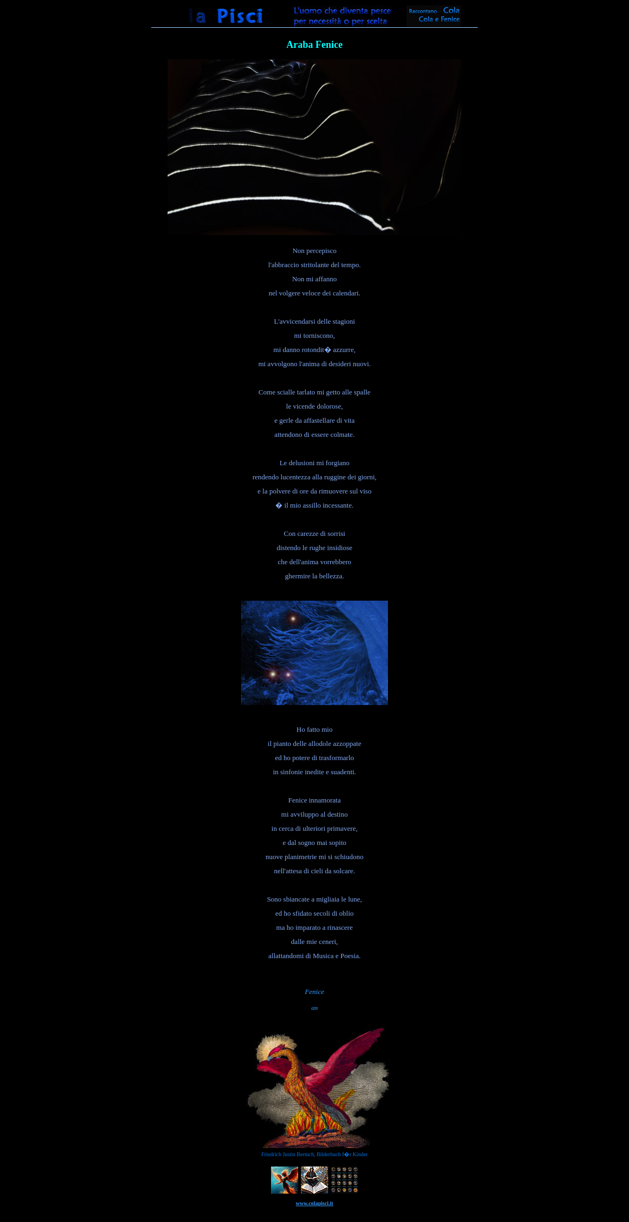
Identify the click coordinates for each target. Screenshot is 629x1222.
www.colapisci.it (315, 1203)
